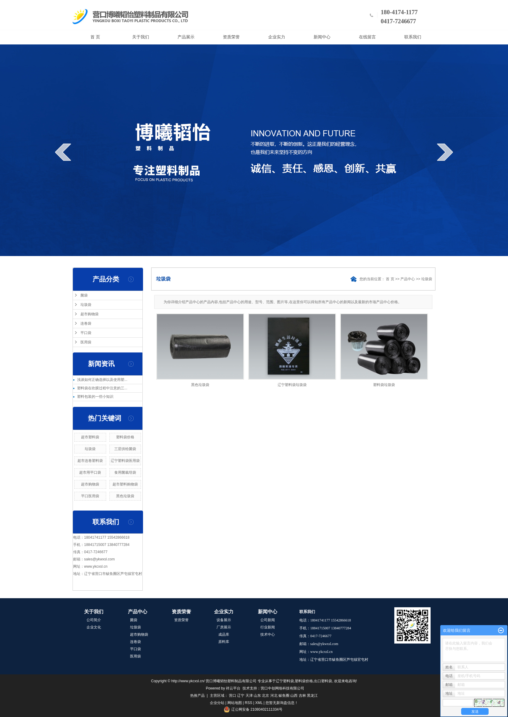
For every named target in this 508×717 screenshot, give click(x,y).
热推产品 (197, 695)
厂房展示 (224, 627)
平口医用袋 (90, 496)
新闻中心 (322, 36)
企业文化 (93, 627)
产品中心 (407, 279)
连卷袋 (85, 323)
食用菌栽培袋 (125, 472)
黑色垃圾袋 (125, 496)
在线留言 (367, 36)
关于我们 (140, 36)
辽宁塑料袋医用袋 (125, 461)
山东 (257, 695)
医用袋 (85, 342)
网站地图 (234, 703)
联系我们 (412, 36)
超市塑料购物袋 (125, 484)
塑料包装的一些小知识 (95, 396)
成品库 (223, 634)
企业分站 (217, 703)
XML (258, 703)
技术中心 (267, 634)
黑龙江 (312, 695)
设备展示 (224, 620)
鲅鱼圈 (283, 695)
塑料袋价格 (125, 437)
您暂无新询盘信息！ (281, 703)
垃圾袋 (85, 305)
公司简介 (93, 620)
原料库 (223, 642)
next (445, 152)
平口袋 (85, 333)
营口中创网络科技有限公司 (282, 688)
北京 (265, 695)
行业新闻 (267, 627)
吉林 (302, 695)
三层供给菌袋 (125, 449)
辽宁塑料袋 (285, 681)
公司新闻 (267, 620)
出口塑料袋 (323, 681)
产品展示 (185, 36)
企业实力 (276, 36)
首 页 (95, 36)
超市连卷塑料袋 (90, 461)
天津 (249, 695)
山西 (294, 695)
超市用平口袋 (90, 472)
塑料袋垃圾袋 (384, 385)
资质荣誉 (231, 36)
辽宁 (240, 695)
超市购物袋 (89, 314)
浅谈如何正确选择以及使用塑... (102, 380)
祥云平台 (233, 688)
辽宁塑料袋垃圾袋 (292, 385)
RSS (248, 703)
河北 (274, 695)
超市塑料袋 (90, 437)
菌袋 (84, 295)
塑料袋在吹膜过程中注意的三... (102, 388)
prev (63, 152)
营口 (232, 695)
